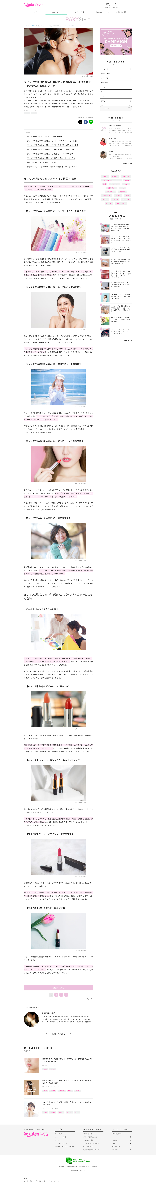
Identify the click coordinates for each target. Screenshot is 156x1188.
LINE (113, 1143)
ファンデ (115, 199)
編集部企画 (61, 1090)
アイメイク (104, 78)
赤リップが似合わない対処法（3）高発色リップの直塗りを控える (52, 149)
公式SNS (99, 12)
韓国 (104, 184)
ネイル (103, 92)
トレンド (126, 184)
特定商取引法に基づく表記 (91, 1150)
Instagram (115, 1140)
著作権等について (84, 1166)
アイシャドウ (115, 184)
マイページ (58, 1140)
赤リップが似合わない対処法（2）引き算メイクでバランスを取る (52, 145)
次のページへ (58, 988)
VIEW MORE (127, 163)
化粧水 (127, 196)
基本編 (127, 180)
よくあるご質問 (121, 12)
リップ (34, 113)
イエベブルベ (106, 196)
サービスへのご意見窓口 (91, 1143)
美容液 (69, 1090)
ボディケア (104, 83)
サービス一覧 (28, 1181)
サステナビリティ (54, 1181)
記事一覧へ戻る (58, 1033)
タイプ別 (108, 203)
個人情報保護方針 (72, 1166)
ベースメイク (33, 110)
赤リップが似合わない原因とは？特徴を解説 (44, 136)
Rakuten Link (116, 1146)
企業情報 (61, 1166)
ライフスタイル (121, 203)
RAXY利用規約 (88, 1146)
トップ (34, 12)
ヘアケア (104, 87)
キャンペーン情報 (78, 12)
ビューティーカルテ (61, 1143)
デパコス (69, 1112)
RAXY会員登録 (117, 1134)
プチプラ (61, 1112)
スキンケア (104, 69)
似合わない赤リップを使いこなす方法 (42, 162)
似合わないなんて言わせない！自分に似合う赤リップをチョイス (52, 166)
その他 (103, 101)
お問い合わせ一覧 (40, 1181)
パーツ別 (117, 196)
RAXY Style (56, 12)
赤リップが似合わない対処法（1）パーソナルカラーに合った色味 (52, 140)
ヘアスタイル (111, 192)
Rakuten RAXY (33, 5)
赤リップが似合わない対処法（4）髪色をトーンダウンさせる (51, 153)
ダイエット (126, 199)
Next (89, 999)
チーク (76, 1112)
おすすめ (53, 1090)
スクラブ (53, 1069)
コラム (103, 96)
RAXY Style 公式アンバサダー (111, 180)
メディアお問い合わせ (90, 1137)
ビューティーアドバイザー (63, 1146)
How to (26, 113)
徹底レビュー (111, 188)
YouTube (115, 1150)
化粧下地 (77, 1090)
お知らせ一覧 (87, 1134)
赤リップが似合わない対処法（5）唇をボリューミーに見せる (51, 158)
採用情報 (94, 1166)
